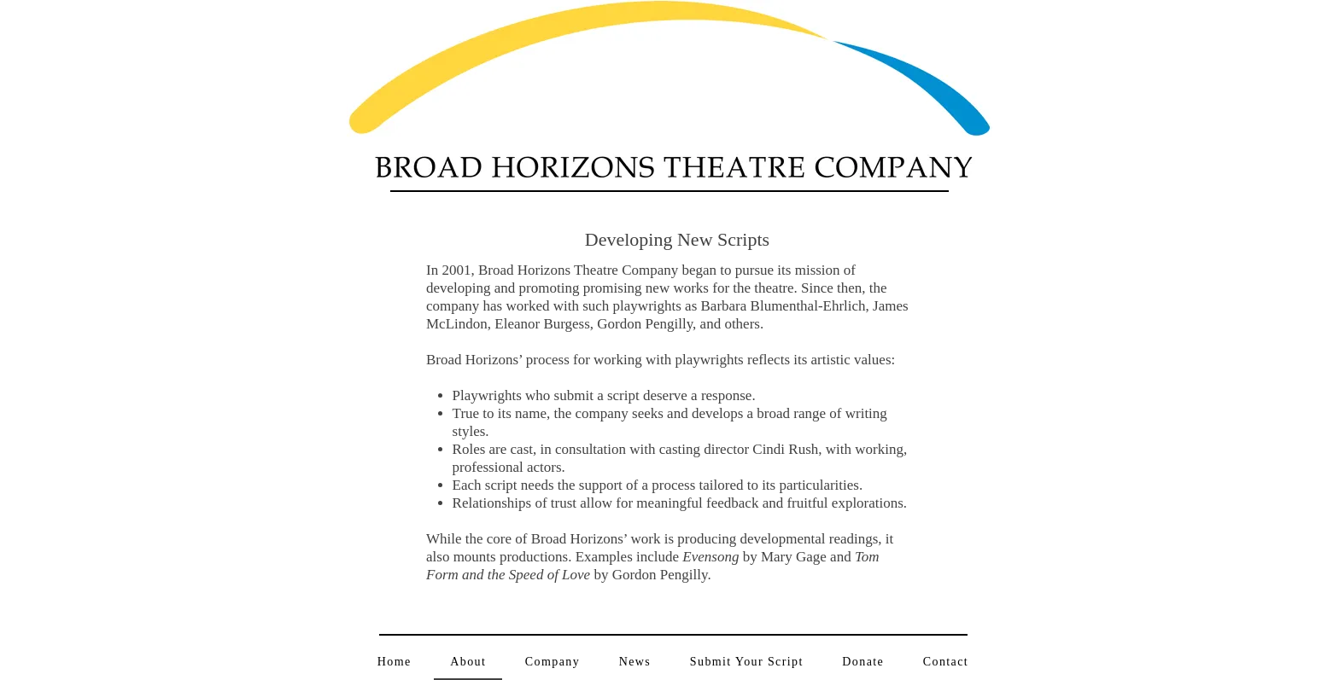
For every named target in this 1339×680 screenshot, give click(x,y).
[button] (552, 662)
